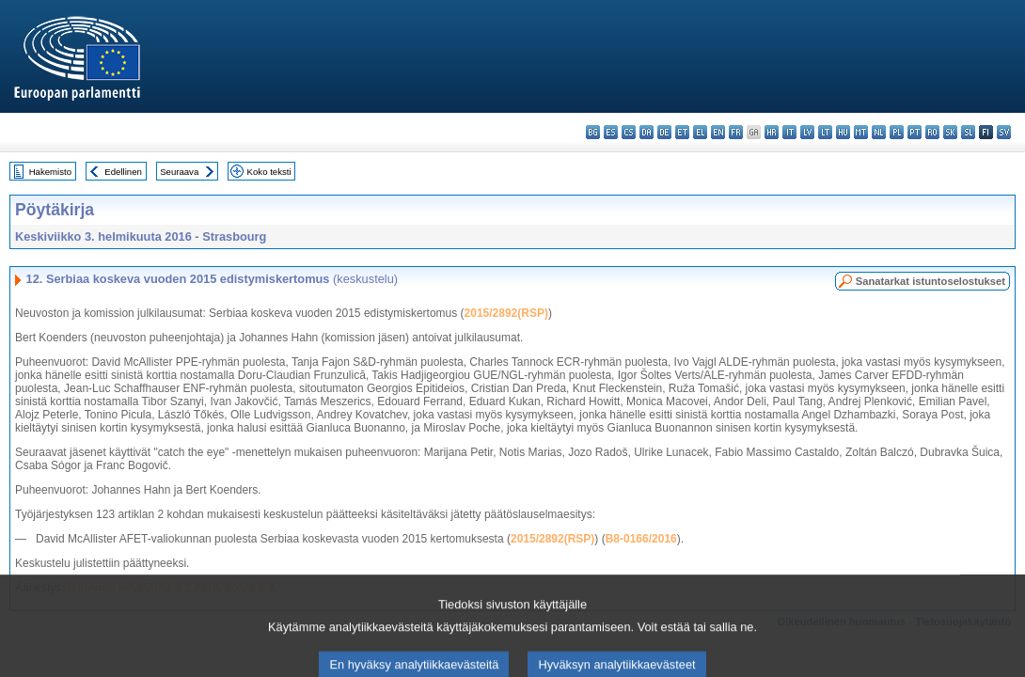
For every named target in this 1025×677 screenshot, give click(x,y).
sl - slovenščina (968, 132)
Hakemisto (50, 171)
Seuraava (179, 171)
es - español (611, 132)
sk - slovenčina (950, 132)
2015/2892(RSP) (506, 313)
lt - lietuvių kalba (825, 132)
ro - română (932, 132)
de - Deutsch (664, 132)
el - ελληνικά (700, 132)
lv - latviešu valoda (807, 132)
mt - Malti (861, 132)
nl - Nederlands (879, 132)
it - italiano (789, 132)
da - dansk (646, 132)
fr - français (736, 132)
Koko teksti (269, 171)
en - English (718, 132)
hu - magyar (843, 132)
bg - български (593, 132)
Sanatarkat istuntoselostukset (930, 281)
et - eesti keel (682, 132)
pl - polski (897, 132)
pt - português (914, 132)
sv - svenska (1004, 132)
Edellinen (122, 171)
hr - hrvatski (772, 132)
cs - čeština (629, 132)
